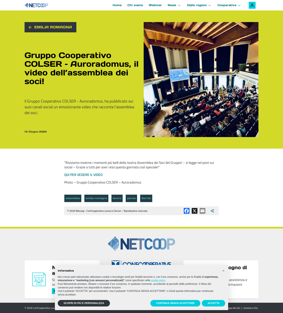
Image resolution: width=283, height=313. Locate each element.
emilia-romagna (96, 198)
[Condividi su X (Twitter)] (194, 211)
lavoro (117, 198)
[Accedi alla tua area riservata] (252, 5)
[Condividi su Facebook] (186, 211)
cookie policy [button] (158, 280)
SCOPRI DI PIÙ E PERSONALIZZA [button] (84, 303)
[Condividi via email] (202, 211)
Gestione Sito (250, 308)
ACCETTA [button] (213, 303)
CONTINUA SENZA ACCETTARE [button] (175, 303)
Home (117, 5)
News (172, 5)
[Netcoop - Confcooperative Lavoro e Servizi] (44, 5)
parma (131, 198)
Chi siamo (135, 5)
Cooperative (226, 5)
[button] (223, 271)
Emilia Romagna (53, 27)
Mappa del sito (232, 308)
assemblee (73, 198)
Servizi (146, 198)
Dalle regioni (197, 5)
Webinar (155, 5)
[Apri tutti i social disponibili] (212, 211)
